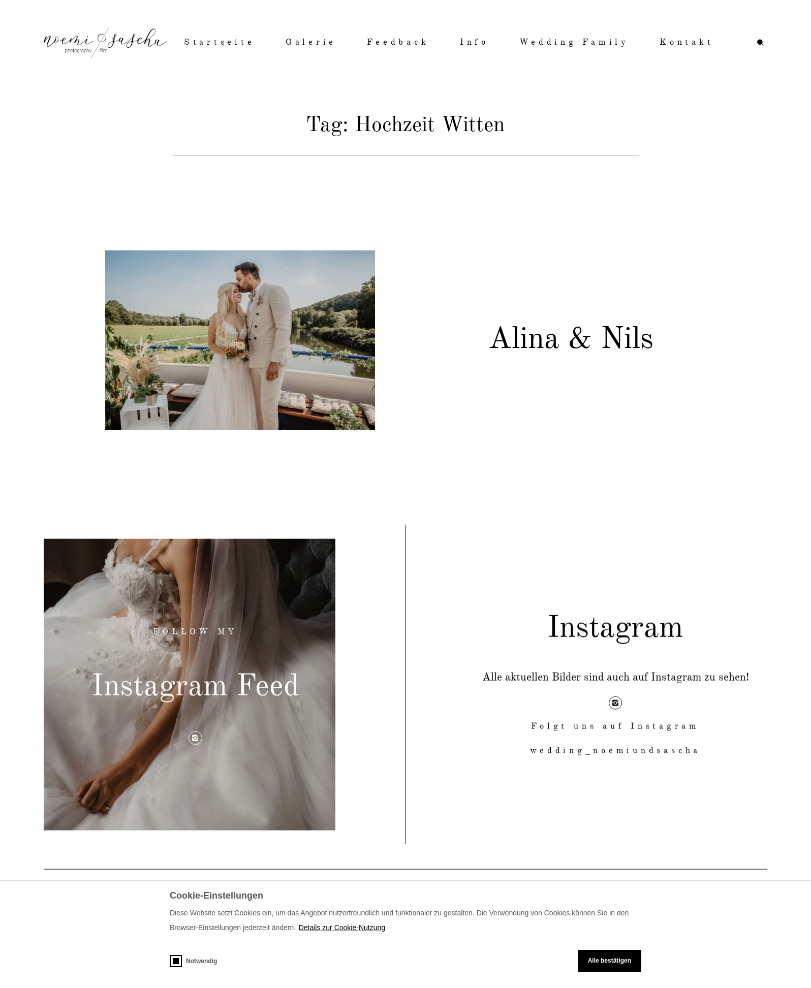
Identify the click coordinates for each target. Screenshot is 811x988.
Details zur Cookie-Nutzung (342, 927)
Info (474, 42)
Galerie (311, 42)
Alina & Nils (570, 343)
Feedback (398, 42)
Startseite (219, 42)
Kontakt (686, 42)
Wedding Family (574, 42)
